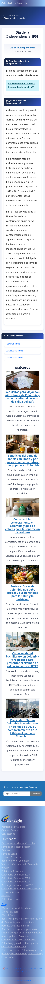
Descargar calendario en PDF (17, 885)
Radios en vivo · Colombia (15, 860)
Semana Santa (9, 853)
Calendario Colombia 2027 (15, 881)
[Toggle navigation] (42, 3)
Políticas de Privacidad (13, 826)
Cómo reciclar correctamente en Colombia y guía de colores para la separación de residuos (22, 526)
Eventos (5, 850)
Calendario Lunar (10, 899)
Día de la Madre (9, 911)
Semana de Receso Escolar (15, 846)
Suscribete (35, 793)
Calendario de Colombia (14, 3)
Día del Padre (8, 915)
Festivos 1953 (13, 343)
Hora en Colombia (11, 857)
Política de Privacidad (12, 871)
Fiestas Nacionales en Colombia (18, 843)
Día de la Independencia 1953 (22, 34)
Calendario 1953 (14, 350)
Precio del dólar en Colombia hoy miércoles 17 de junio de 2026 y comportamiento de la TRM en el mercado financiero (22, 728)
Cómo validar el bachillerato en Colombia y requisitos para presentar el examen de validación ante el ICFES (22, 659)
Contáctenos (8, 833)
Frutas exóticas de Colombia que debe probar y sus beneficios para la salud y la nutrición (22, 592)
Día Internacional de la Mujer (17, 908)
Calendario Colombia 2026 (15, 878)
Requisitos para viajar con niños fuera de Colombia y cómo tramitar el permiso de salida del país (22, 396)
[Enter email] (16, 793)
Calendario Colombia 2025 (15, 874)
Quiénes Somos (9, 830)
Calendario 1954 (14, 357)
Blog (4, 904)
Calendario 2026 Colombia (22, 980)
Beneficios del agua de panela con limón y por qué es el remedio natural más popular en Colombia (22, 460)
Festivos (5, 895)
